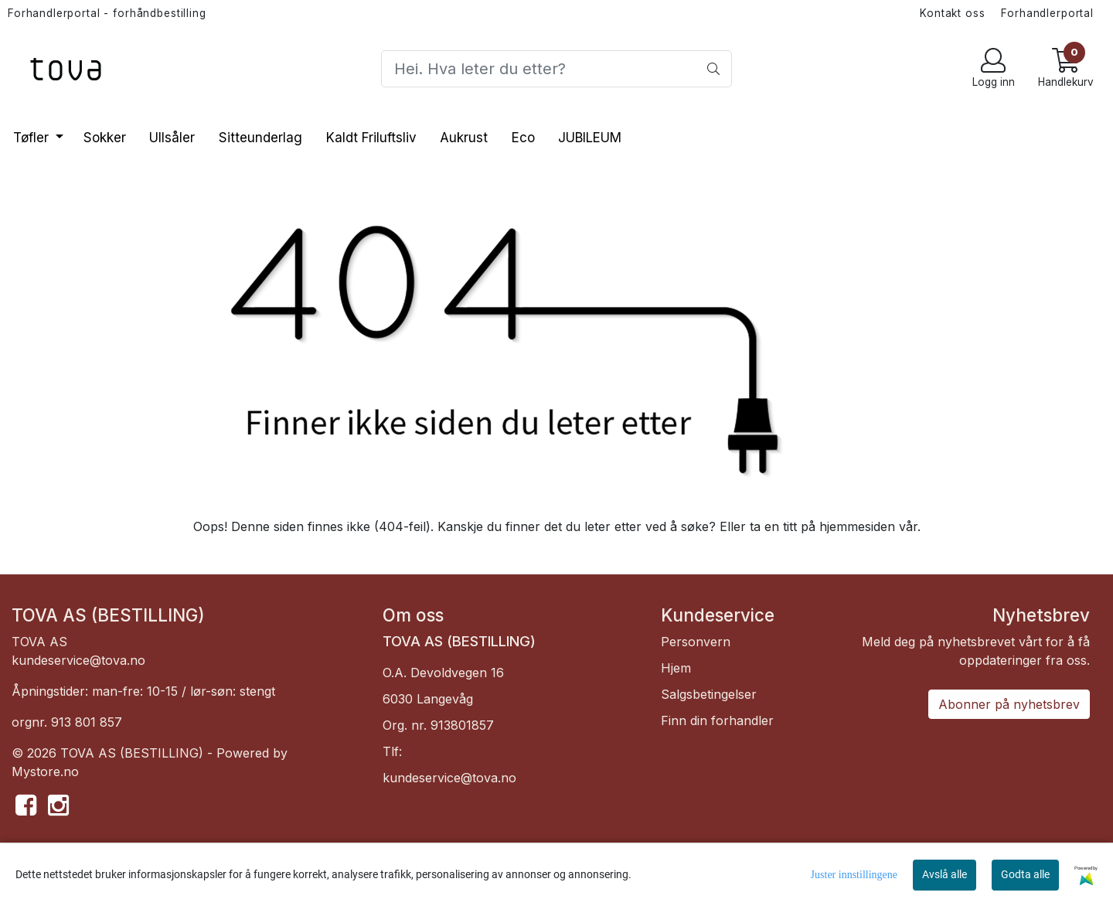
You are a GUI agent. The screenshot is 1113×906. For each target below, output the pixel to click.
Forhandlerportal (1047, 13)
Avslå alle (944, 874)
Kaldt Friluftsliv (371, 137)
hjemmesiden (857, 526)
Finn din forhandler (717, 720)
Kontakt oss (952, 13)
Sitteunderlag (260, 137)
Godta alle (1025, 874)
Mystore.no (45, 771)
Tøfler (33, 137)
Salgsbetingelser (709, 694)
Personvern (695, 641)
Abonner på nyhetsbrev (1009, 704)
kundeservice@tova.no (78, 660)
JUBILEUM (589, 137)
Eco (523, 137)
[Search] (556, 68)
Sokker (104, 137)
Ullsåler (172, 137)
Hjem (676, 668)
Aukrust (464, 137)
